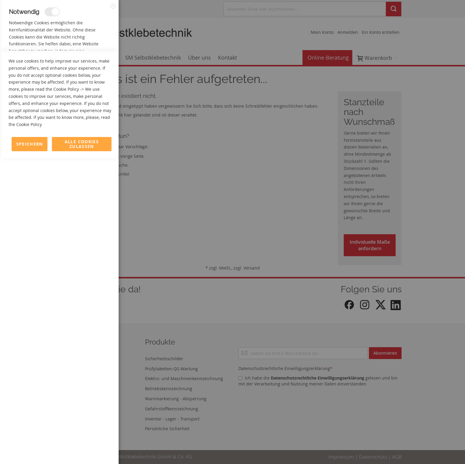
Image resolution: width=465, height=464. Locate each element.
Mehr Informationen (92, 64)
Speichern (29, 449)
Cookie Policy (66, 395)
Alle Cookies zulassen (82, 449)
